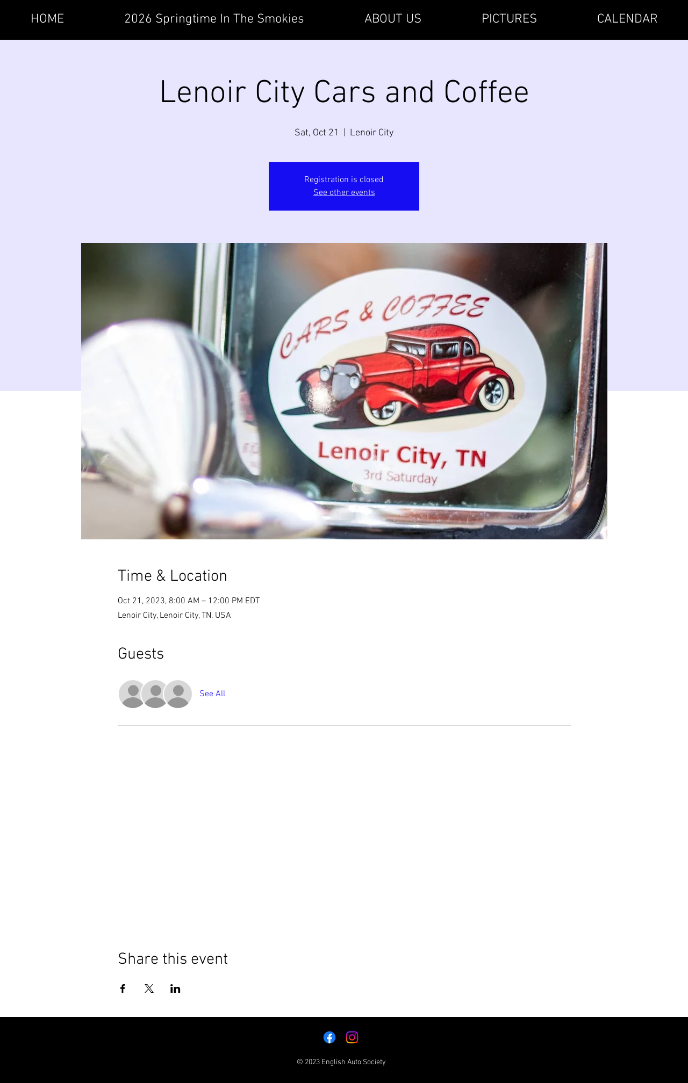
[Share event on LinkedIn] (175, 988)
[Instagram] (352, 1037)
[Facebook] (329, 1037)
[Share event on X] (149, 988)
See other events (344, 192)
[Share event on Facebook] (123, 988)
